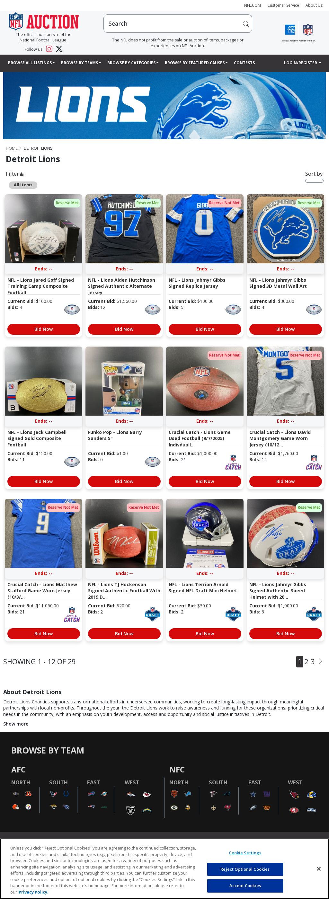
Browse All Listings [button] (30, 63)
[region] (164, 869)
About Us (314, 5)
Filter (14, 173)
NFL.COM (252, 5)
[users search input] (177, 23)
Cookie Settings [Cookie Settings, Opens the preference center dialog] (245, 853)
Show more (15, 724)
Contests (244, 63)
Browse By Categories (131, 63)
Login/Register (301, 63)
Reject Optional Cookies (245, 869)
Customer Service (283, 5)
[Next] (321, 661)
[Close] (319, 869)
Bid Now (43, 329)
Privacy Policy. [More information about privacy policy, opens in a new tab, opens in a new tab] (34, 892)
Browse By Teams (79, 63)
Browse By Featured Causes (195, 63)
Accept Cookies (245, 885)
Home (12, 148)
